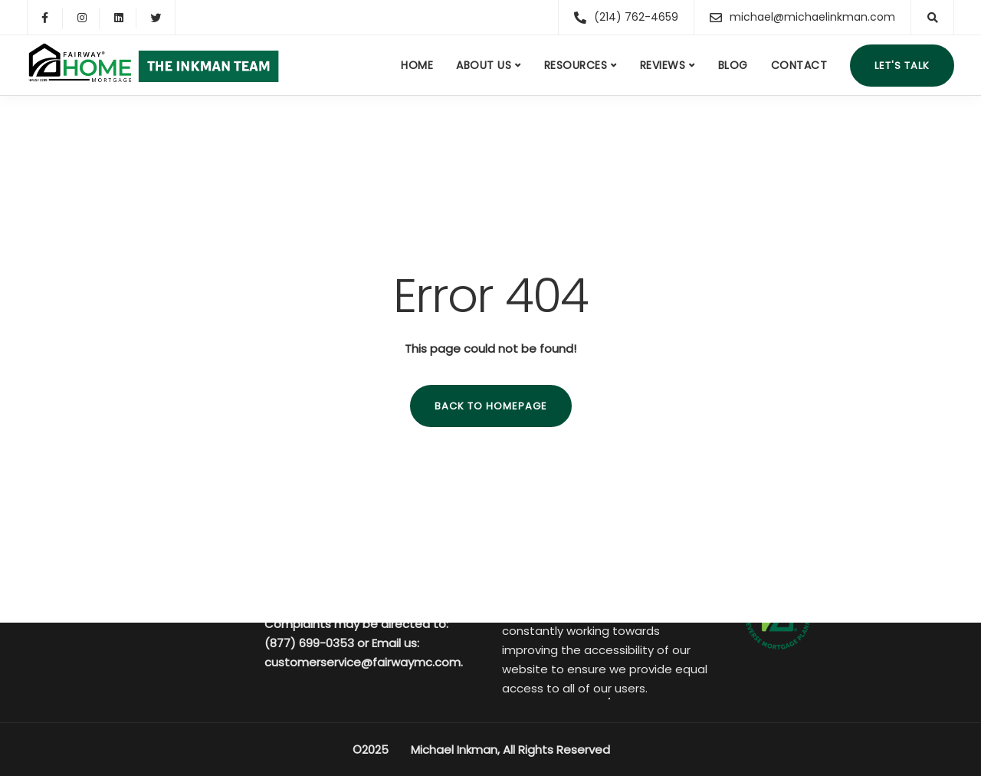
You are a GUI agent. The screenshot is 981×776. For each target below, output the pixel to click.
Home (417, 65)
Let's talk (902, 65)
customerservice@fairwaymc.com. (363, 662)
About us (483, 65)
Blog (733, 65)
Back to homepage (491, 406)
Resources (576, 65)
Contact (799, 65)
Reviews (663, 65)
